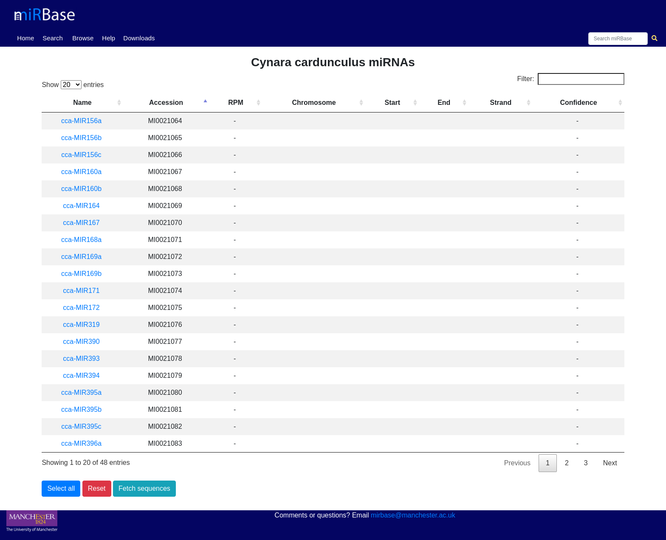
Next (610, 463)
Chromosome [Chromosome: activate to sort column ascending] (317, 102)
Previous (517, 463)
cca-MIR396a (84, 443)
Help (108, 38)
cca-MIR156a (84, 120)
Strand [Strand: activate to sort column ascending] (502, 102)
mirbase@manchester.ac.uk (413, 515)
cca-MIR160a (84, 171)
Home (27, 37)
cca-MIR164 (84, 205)
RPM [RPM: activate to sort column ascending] (240, 102)
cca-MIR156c (84, 154)
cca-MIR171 (84, 290)
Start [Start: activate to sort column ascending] (395, 102)
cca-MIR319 (84, 324)
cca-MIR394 (84, 375)
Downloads (139, 38)
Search (52, 38)
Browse (82, 38)
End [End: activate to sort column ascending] (446, 102)
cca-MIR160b (84, 188)
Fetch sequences (144, 488)
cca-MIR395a (84, 392)
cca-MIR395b (84, 409)
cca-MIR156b (84, 137)
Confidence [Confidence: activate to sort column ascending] (579, 102)
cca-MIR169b (84, 273)
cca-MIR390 (84, 341)
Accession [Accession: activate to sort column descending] (172, 102)
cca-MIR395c (84, 426)
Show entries (73, 84)
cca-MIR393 (84, 358)
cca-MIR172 (84, 307)
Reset (97, 488)
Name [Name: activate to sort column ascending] (85, 102)
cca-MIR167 (84, 222)
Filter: (570, 79)
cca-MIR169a (84, 256)
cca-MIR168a (84, 239)
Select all (61, 488)
